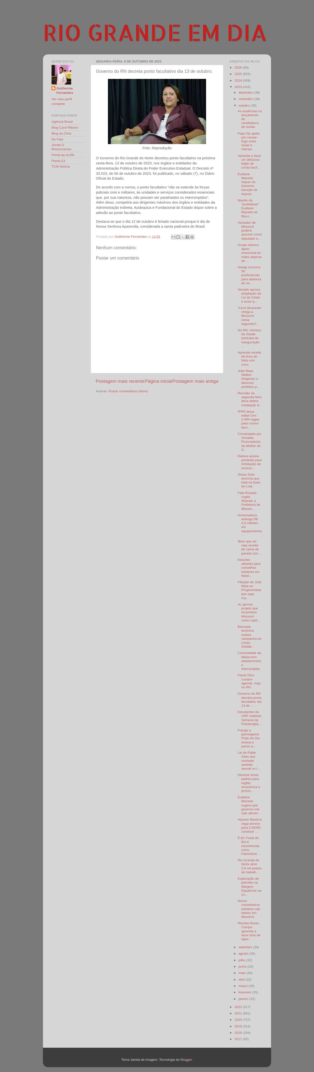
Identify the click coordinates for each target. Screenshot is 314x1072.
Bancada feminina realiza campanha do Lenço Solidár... (250, 636)
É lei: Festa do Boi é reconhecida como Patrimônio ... (249, 846)
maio (242, 973)
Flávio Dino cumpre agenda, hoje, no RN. (250, 681)
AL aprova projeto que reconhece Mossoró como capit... (249, 612)
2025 (239, 74)
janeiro (243, 999)
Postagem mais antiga (195, 381)
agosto (243, 953)
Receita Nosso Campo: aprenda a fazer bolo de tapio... (249, 931)
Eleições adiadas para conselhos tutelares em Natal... (249, 568)
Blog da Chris (61, 133)
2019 (239, 1026)
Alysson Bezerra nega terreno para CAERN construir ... (250, 825)
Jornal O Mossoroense (61, 147)
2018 (239, 1033)
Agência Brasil (62, 121)
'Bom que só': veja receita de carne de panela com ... (250, 547)
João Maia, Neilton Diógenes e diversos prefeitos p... (249, 379)
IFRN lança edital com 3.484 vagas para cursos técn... (249, 419)
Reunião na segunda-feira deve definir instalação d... (250, 399)
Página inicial (158, 381)
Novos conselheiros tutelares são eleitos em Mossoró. (249, 909)
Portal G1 (58, 161)
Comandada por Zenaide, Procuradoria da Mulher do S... (250, 442)
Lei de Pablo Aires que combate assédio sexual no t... (249, 760)
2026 (239, 67)
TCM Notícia (61, 166)
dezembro (246, 92)
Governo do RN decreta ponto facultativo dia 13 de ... (250, 699)
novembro (246, 99)
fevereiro (245, 992)
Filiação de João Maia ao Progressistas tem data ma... (250, 590)
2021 (239, 1013)
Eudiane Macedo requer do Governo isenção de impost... (247, 184)
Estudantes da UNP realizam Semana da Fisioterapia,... (250, 718)
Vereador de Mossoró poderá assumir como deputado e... (250, 230)
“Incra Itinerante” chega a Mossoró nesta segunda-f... (250, 316)
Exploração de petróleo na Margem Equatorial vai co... (250, 886)
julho (242, 960)
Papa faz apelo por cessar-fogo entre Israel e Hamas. (249, 141)
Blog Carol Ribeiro (65, 127)
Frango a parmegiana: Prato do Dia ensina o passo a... (249, 738)
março (243, 986)
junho (243, 966)
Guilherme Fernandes (64, 90)
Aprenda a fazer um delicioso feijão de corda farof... (249, 162)
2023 (239, 87)
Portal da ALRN (63, 155)
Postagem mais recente (120, 381)
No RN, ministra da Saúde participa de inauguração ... (249, 338)
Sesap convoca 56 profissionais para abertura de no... (249, 275)
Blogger (186, 1059)
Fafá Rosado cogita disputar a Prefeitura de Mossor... (249, 501)
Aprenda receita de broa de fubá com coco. (249, 358)
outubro (244, 105)
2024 (239, 80)
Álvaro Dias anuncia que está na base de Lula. (249, 480)
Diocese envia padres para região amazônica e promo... (249, 783)
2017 (239, 1039)
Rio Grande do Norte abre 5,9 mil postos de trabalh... (250, 866)
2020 (239, 1020)
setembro (245, 947)
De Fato (57, 139)
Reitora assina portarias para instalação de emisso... (250, 462)
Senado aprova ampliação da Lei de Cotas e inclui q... (249, 295)
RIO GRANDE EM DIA (155, 32)
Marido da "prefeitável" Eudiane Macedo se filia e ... (248, 208)
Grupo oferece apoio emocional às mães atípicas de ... (250, 253)
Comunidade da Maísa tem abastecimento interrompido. (249, 661)
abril (242, 979)
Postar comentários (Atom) (128, 391)
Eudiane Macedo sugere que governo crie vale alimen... (249, 805)
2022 (239, 1007)
